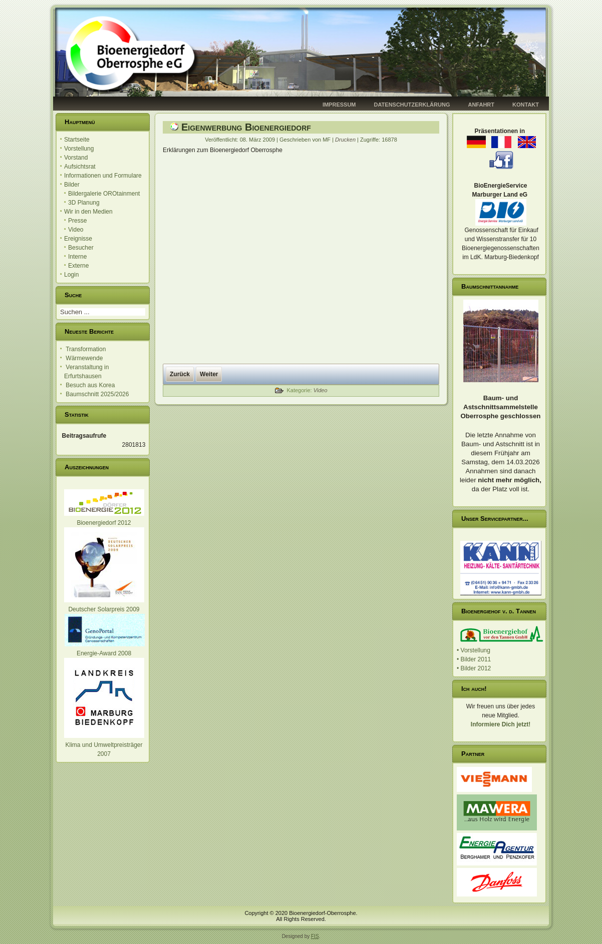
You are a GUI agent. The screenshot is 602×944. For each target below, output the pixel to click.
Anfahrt (481, 105)
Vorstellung (79, 148)
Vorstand (76, 157)
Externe (78, 265)
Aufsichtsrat (80, 166)
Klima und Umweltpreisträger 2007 (104, 744)
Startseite (77, 139)
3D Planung (84, 202)
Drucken (346, 140)
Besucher (81, 247)
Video (75, 229)
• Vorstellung (473, 650)
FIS (315, 936)
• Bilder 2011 (474, 659)
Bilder (72, 184)
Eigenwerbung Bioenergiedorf (246, 127)
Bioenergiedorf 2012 (104, 522)
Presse (77, 220)
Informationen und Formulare (103, 175)
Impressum (339, 105)
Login (71, 274)
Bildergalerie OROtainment (104, 193)
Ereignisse (78, 238)
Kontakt (525, 105)
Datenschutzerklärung (412, 105)
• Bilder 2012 (474, 668)
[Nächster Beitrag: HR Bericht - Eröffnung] (209, 374)
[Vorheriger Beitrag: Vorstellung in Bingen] (180, 374)
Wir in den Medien (88, 211)
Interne (77, 256)
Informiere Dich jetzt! (500, 724)
